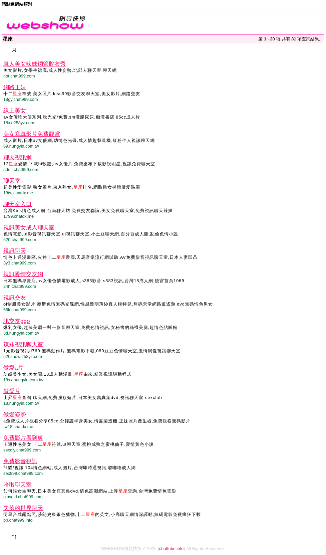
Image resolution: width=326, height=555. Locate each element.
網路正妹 (14, 87)
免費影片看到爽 (23, 438)
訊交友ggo (16, 321)
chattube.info (171, 548)
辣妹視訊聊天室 (23, 344)
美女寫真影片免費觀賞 (31, 134)
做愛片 (11, 391)
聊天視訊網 (17, 157)
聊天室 (11, 181)
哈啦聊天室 (17, 485)
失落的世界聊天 (23, 508)
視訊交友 (14, 298)
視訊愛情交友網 (23, 274)
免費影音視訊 (20, 461)
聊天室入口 (17, 204)
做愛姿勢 (14, 414)
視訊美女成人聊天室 (28, 227)
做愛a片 (13, 368)
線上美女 (14, 111)
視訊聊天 (14, 251)
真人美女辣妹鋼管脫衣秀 (34, 64)
